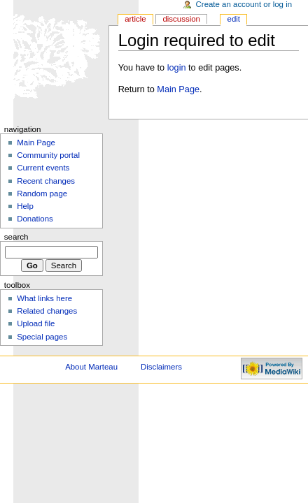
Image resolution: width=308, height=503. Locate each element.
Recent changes (46, 181)
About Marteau (91, 367)
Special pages (42, 337)
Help (25, 206)
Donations (35, 218)
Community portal (48, 155)
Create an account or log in (244, 4)
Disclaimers (161, 367)
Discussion (181, 19)
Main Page (178, 89)
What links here (44, 298)
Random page (42, 193)
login (176, 68)
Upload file (36, 323)
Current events (43, 167)
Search (16, 237)
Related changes (47, 311)
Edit (233, 19)
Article (135, 19)
